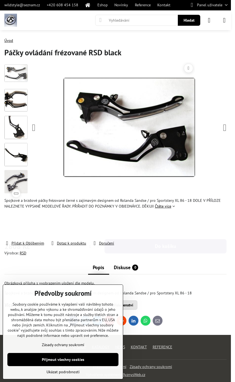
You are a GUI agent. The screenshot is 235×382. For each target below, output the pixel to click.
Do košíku (165, 225)
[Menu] (224, 20)
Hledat (189, 20)
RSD (23, 253)
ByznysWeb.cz (134, 374)
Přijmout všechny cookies (63, 359)
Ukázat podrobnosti (63, 371)
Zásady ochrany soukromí (151, 366)
